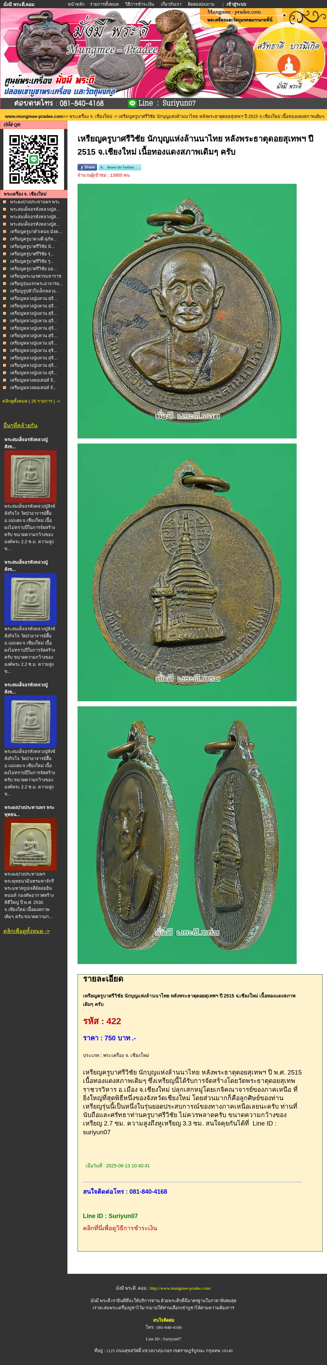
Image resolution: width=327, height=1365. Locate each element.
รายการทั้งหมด (104, 4)
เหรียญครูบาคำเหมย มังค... (36, 231)
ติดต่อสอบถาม (202, 4)
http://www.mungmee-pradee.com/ (180, 1288)
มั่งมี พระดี (101, 1300)
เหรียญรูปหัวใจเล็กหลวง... (34, 291)
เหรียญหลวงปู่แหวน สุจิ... (33, 298)
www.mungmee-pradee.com (34, 116)
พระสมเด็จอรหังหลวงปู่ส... (35, 209)
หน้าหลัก (77, 4)
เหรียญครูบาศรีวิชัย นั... (32, 246)
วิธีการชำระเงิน (140, 4)
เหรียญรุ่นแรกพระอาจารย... (36, 283)
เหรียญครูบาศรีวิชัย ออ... (33, 268)
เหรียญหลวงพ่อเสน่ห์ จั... (33, 380)
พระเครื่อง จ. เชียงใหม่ (90, 116)
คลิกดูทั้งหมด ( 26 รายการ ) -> (31, 401)
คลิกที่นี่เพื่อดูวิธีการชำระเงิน (120, 1228)
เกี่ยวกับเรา (171, 4)
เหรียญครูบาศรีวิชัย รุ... (32, 253)
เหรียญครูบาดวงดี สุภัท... (33, 239)
